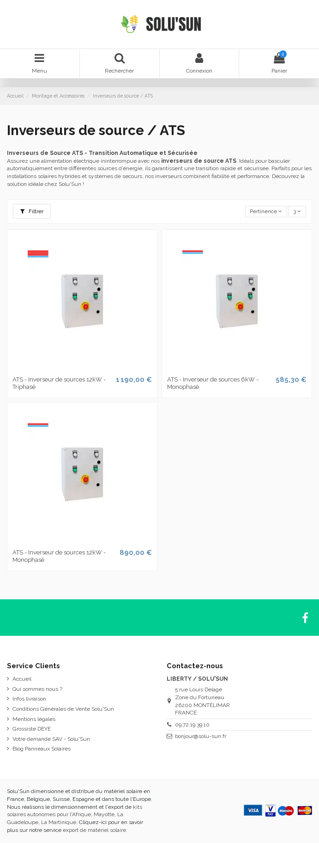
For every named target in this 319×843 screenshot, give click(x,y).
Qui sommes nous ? (37, 689)
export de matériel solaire (94, 830)
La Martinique (58, 822)
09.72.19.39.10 (192, 724)
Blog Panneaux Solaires (41, 748)
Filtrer (31, 211)
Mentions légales (33, 719)
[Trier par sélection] (266, 211)
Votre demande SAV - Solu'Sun (51, 739)
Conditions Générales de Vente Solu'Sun (63, 709)
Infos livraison (29, 698)
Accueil (21, 679)
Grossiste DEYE (31, 729)
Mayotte (104, 814)
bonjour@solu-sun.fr (200, 736)
